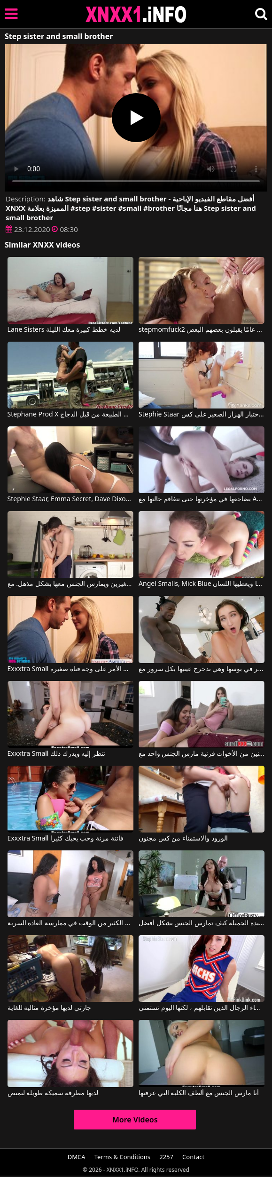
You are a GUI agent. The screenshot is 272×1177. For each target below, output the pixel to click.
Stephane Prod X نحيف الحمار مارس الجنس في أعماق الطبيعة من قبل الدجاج (70, 414)
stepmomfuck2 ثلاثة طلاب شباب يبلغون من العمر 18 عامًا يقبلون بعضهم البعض (201, 330)
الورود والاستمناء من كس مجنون (183, 838)
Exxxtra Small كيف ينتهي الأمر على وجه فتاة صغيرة (70, 669)
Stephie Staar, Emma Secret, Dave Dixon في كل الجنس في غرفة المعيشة (70, 499)
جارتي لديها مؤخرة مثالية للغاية (50, 1008)
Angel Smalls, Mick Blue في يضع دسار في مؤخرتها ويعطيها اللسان (201, 584)
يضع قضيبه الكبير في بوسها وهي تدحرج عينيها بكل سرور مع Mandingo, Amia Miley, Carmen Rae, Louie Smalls (201, 669)
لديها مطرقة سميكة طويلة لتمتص (53, 1093)
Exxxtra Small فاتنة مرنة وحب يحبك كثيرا (66, 838)
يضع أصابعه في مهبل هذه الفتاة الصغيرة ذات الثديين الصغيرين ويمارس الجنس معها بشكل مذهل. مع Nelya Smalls (70, 584)
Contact (193, 1157)
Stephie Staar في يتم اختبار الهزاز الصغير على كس (201, 414)
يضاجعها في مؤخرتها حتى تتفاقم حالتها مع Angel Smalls (201, 499)
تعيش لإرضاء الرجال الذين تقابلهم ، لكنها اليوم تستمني (201, 1008)
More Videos (135, 1119)
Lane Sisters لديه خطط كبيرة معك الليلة (64, 330)
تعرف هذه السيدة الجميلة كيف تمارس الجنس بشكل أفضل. (201, 923)
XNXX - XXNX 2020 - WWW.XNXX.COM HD (136, 14)
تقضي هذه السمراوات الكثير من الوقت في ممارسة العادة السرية (70, 923)
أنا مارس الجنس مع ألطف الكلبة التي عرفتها (198, 1093)
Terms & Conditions (122, 1157)
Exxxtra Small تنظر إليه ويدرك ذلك (56, 754)
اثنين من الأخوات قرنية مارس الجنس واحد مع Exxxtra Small (201, 754)
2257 (166, 1157)
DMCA (76, 1157)
